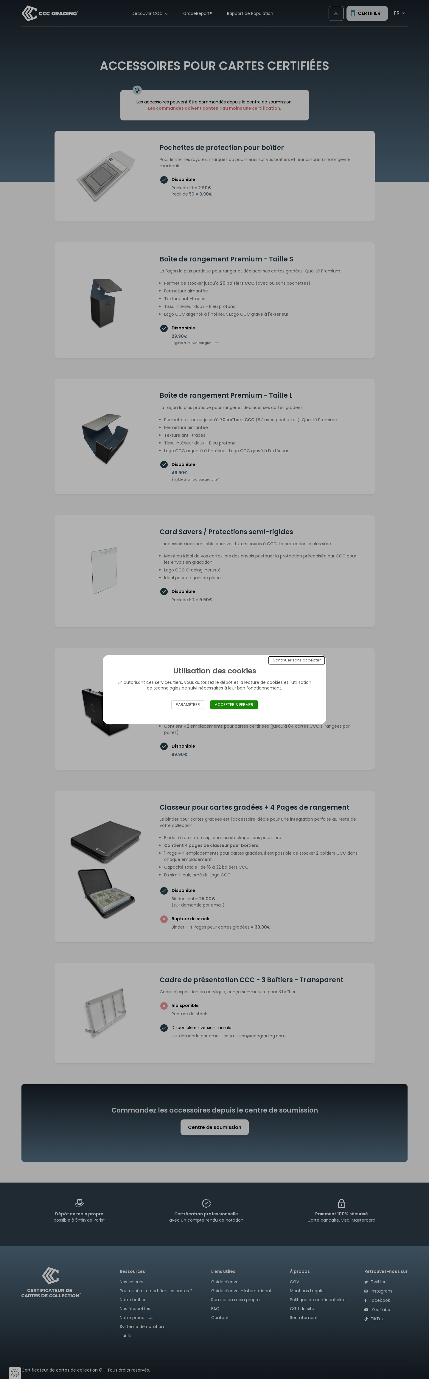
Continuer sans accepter (297, 660)
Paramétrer (188, 704)
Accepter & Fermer (234, 704)
